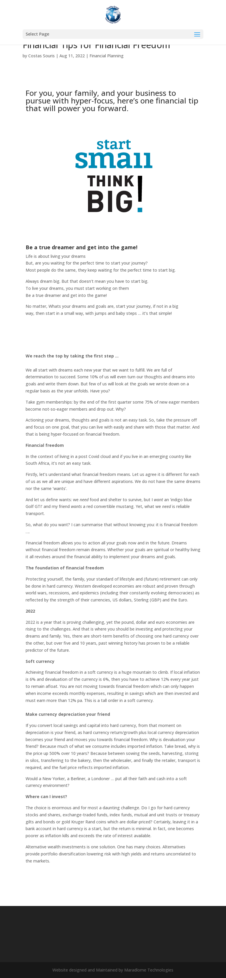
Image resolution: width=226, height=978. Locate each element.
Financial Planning (106, 55)
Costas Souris (41, 55)
